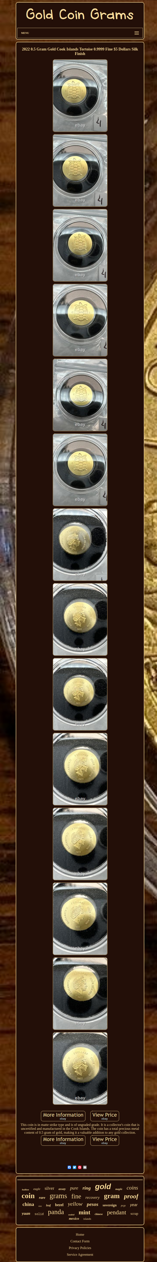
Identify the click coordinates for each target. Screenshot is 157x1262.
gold (103, 1186)
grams (58, 1196)
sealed (71, 1214)
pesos (92, 1204)
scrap (134, 1214)
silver (49, 1188)
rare (42, 1198)
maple (118, 1189)
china (28, 1204)
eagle (36, 1189)
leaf (48, 1205)
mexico (74, 1218)
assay (62, 1189)
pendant (116, 1212)
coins (132, 1188)
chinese (99, 1214)
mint (84, 1212)
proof (131, 1196)
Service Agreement (80, 1254)
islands (87, 1218)
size (40, 1206)
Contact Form (79, 1241)
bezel (59, 1205)
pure (74, 1188)
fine (76, 1196)
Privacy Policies (80, 1248)
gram (112, 1196)
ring (86, 1188)
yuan (26, 1213)
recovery (93, 1197)
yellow (75, 1204)
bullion (25, 1189)
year (134, 1205)
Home (80, 1234)
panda (56, 1212)
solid (39, 1214)
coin (28, 1196)
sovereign (110, 1205)
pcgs (123, 1205)
